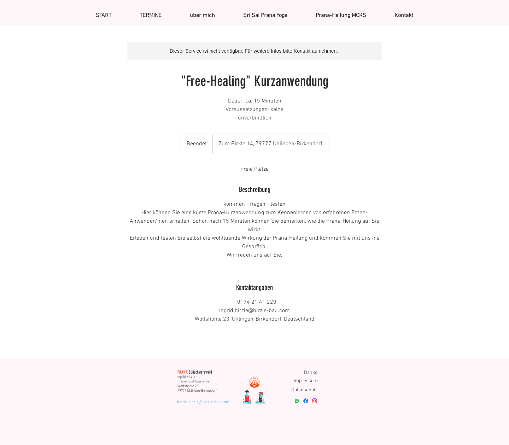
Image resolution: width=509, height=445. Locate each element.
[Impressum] (305, 380)
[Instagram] (314, 401)
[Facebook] (306, 401)
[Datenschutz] (304, 390)
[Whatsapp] (297, 401)
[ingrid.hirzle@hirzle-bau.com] (203, 402)
